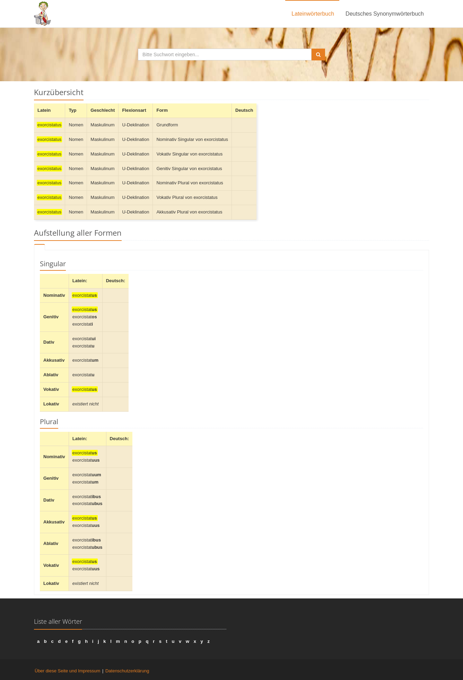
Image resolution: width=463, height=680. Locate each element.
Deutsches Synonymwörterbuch (385, 14)
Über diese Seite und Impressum (67, 670)
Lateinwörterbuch (312, 14)
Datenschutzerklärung (127, 670)
